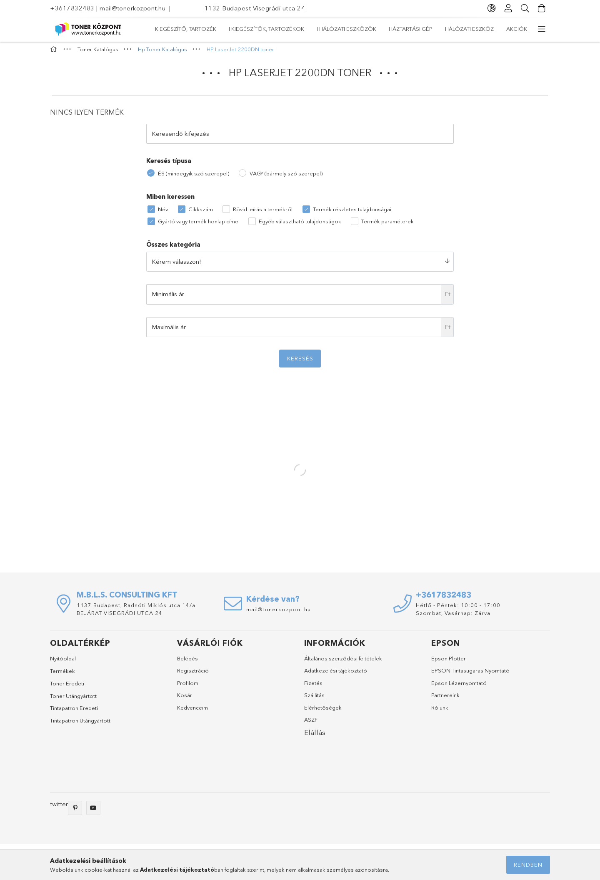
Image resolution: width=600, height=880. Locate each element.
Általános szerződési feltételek (343, 662)
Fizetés (313, 686)
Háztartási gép (271, 28)
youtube (93, 812)
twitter (59, 808)
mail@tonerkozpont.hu (132, 8)
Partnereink (445, 699)
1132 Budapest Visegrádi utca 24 (255, 8)
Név (163, 213)
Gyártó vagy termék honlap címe (198, 225)
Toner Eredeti (67, 687)
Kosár (184, 699)
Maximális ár (169, 331)
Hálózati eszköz (212, 28)
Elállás (314, 736)
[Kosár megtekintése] (541, 8)
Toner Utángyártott (73, 699)
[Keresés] (525, 8)
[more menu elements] (541, 29)
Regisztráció (193, 674)
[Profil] (508, 8)
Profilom (187, 686)
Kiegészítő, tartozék (496, 28)
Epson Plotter (448, 662)
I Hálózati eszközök (335, 28)
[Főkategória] (54, 53)
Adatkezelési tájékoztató (335, 674)
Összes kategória (173, 248)
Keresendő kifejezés (180, 137)
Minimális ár (168, 298)
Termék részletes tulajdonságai (352, 213)
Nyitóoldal (63, 662)
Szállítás (314, 699)
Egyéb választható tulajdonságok (300, 225)
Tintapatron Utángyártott (80, 724)
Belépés (187, 662)
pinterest (75, 812)
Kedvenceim (192, 711)
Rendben (528, 864)
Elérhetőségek (323, 711)
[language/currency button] (491, 8)
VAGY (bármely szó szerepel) (286, 177)
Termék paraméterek (387, 225)
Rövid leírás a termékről (262, 213)
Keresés (300, 362)
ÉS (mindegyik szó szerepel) (193, 177)
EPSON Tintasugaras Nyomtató (470, 674)
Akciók (165, 28)
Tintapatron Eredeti (74, 712)
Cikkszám (200, 213)
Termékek (62, 675)
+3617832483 (72, 8)
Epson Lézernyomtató (459, 686)
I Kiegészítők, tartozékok (415, 28)
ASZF (311, 723)
